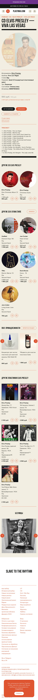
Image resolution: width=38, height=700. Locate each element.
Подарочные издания (9, 605)
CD (21, 591)
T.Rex (3, 271)
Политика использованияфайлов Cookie (7, 639)
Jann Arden (5, 305)
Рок (8, 78)
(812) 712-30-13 (27, 673)
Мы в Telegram (6, 658)
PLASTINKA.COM (6, 671)
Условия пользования (9, 628)
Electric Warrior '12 (7, 273)
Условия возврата (7, 630)
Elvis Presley (16, 73)
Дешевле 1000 (7, 614)
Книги (22, 607)
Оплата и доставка (8, 621)
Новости (23, 626)
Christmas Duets (25, 193)
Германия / (9, 407)
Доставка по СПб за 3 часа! (19, 6)
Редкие (4, 602)
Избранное (5, 619)
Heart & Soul (24, 239)
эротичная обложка (8, 612)
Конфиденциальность (9, 626)
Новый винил (6, 598)
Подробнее (19, 689)
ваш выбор (5, 588)
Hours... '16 (23, 273)
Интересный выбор (8, 591)
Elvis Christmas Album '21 (10, 192)
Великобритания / (27, 410)
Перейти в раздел (28, 328)
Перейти (31, 211)
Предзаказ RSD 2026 (19, 2)
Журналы (23, 609)
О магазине (24, 621)
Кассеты (23, 595)
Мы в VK (4, 660)
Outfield (4, 236)
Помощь (22, 633)
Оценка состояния (26, 614)
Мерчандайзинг (25, 605)
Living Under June (7, 307)
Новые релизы (6, 595)
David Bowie (24, 271)
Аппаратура (24, 602)
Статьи (22, 628)
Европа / (6, 451)
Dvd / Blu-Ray (24, 593)
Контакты (23, 623)
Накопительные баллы (9, 623)
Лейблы (22, 612)
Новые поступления (8, 593)
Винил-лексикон (25, 630)
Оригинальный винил (9, 600)
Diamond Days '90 (8, 239)
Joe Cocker (24, 236)
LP (21, 588)
